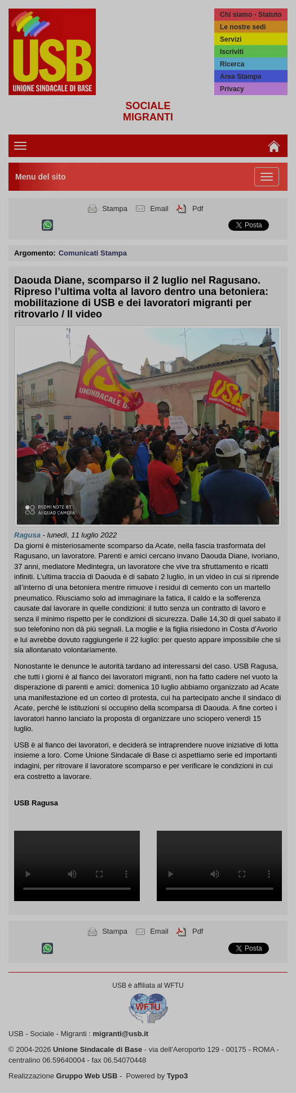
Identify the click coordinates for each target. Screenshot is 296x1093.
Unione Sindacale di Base (97, 1049)
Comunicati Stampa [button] (93, 253)
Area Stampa (240, 76)
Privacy (232, 89)
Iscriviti (232, 52)
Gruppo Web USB (87, 1076)
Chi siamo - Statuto (250, 15)
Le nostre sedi (243, 27)
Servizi (231, 39)
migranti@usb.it (121, 1033)
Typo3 (177, 1076)
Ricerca (232, 64)
